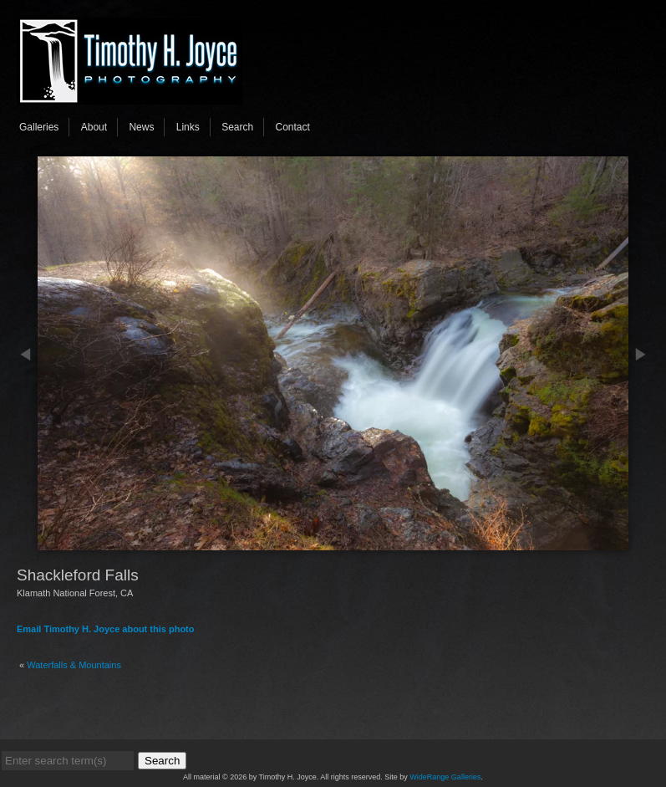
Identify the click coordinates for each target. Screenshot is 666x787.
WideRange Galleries (444, 777)
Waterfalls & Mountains (74, 665)
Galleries (38, 127)
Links (188, 127)
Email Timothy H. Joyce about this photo (106, 629)
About (94, 127)
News (141, 127)
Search (237, 127)
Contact (293, 127)
